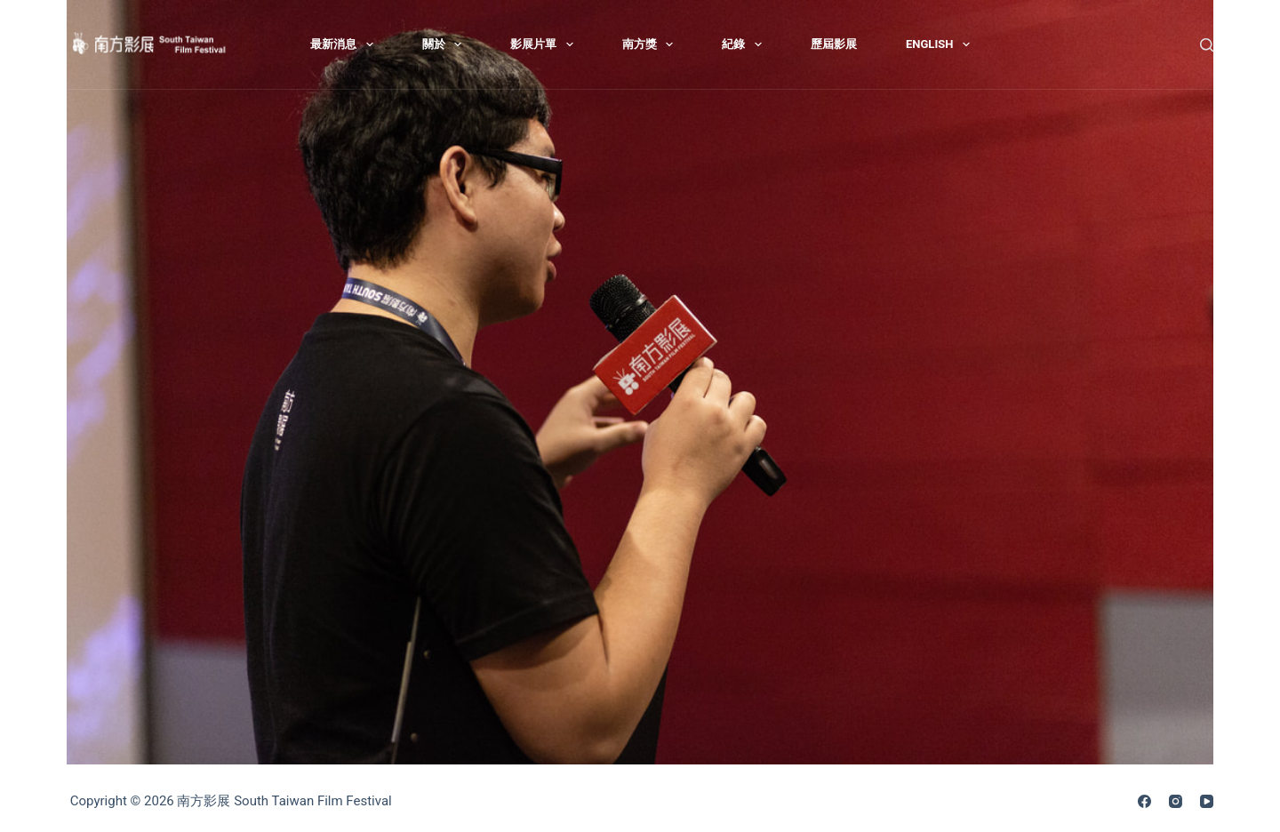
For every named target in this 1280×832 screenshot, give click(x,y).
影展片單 (545, 44)
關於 (445, 44)
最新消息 (345, 44)
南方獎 (651, 44)
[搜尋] (1206, 45)
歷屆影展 (834, 44)
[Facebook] (1144, 801)
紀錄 (745, 44)
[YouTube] (1206, 801)
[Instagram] (1175, 801)
